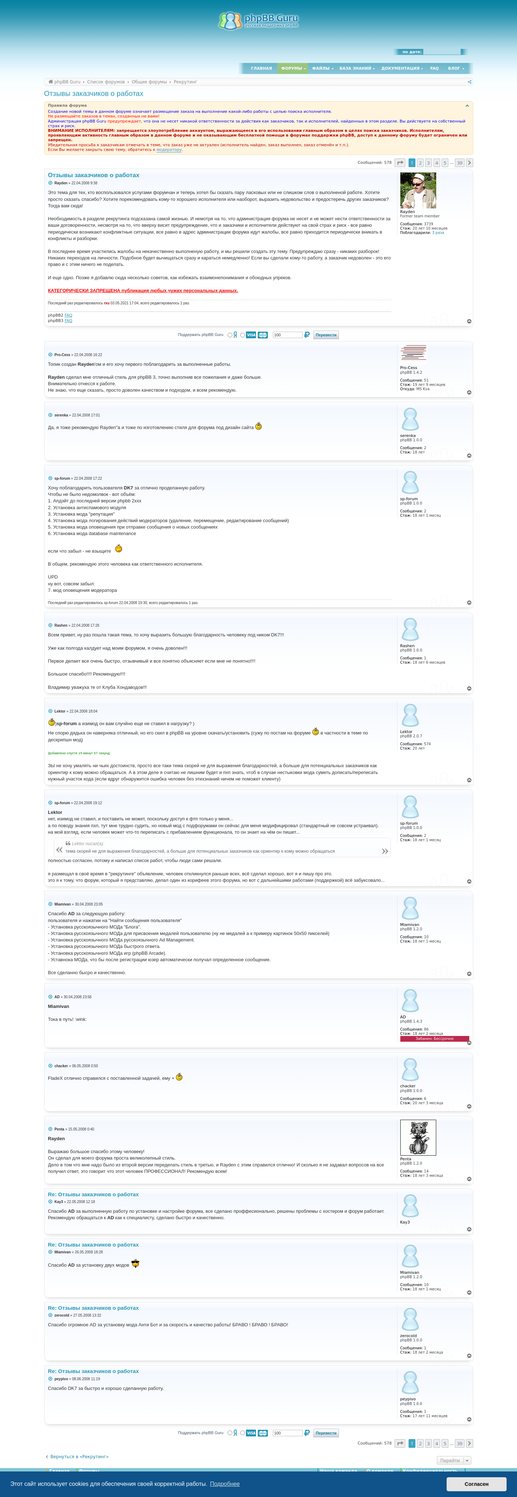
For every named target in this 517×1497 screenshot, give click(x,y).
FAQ (434, 68)
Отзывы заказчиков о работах (94, 93)
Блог (454, 68)
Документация (400, 68)
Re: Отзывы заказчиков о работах (93, 1194)
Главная (261, 68)
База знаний (356, 68)
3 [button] (428, 163)
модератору (169, 149)
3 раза (438, 233)
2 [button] (420, 163)
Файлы (321, 68)
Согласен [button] (477, 1484)
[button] (400, 162)
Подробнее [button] (225, 1484)
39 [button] (459, 163)
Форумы (291, 68)
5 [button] (445, 163)
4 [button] (437, 163)
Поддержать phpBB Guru (200, 334)
